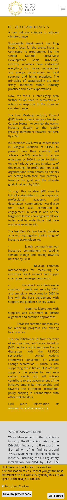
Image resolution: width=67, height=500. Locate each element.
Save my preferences (17, 496)
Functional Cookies (17, 489)
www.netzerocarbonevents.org (28, 408)
